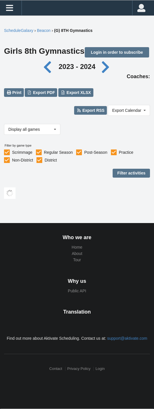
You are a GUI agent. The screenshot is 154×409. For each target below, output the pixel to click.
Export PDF (41, 92)
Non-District (22, 160)
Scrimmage (22, 152)
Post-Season (95, 152)
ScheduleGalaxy (18, 30)
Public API (77, 291)
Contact (55, 368)
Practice (126, 152)
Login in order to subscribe (117, 52)
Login (100, 368)
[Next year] (106, 66)
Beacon (43, 30)
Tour (77, 260)
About (77, 253)
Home (77, 247)
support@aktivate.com (127, 338)
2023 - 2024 (77, 66)
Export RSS (90, 110)
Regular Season (58, 152)
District (51, 160)
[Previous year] (49, 66)
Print (13, 92)
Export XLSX (76, 92)
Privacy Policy (79, 368)
